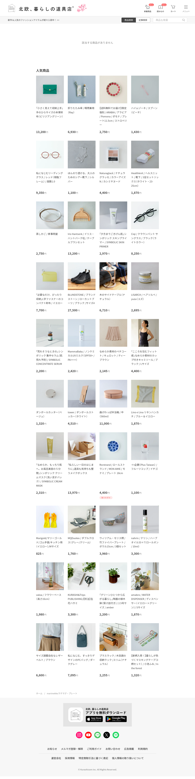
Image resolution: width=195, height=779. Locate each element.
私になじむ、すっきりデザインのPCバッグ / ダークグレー (81, 660)
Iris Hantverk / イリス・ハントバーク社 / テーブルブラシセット (81, 238)
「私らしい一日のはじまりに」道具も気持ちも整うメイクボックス (81, 469)
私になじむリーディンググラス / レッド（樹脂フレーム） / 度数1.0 (49, 177)
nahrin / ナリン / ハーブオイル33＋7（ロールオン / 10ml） (145, 542)
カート (173, 11)
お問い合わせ (113, 748)
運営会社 (56, 758)
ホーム (39, 693)
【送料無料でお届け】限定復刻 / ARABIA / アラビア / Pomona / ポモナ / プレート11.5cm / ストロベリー (113, 116)
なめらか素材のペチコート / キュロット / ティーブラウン (112, 355)
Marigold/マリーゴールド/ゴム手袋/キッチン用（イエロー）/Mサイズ (49, 542)
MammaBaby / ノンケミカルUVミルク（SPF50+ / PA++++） (81, 355)
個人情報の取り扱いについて (128, 758)
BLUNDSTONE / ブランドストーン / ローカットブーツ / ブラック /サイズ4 (82, 299)
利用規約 (143, 748)
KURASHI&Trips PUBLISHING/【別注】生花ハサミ (80, 599)
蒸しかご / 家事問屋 (47, 234)
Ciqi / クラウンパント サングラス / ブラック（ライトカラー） (144, 238)
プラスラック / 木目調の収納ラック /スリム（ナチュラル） (113, 660)
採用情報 (70, 758)
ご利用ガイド (94, 748)
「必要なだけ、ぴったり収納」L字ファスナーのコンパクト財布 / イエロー (49, 299)
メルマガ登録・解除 (72, 748)
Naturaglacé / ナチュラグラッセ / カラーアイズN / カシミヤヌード (112, 177)
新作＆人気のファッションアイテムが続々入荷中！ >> (33, 20)
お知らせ (52, 748)
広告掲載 (129, 748)
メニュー (186, 11)
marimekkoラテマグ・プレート (62, 693)
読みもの (160, 11)
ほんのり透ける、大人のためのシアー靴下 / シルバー (81, 177)
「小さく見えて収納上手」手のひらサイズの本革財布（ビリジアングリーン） (49, 112)
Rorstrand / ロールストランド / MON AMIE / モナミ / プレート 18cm (112, 469)
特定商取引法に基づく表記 (93, 758)
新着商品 (147, 11)
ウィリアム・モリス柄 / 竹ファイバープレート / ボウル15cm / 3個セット (112, 542)
